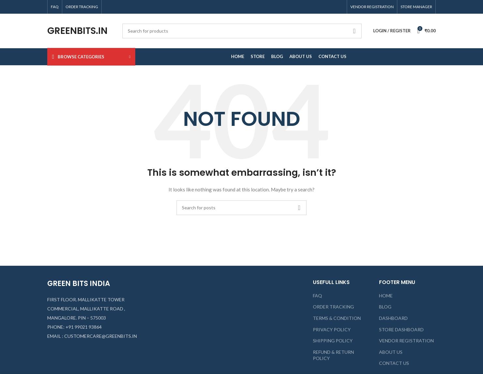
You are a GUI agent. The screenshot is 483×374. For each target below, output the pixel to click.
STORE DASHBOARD (401, 329)
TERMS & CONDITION (337, 318)
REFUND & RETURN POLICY (333, 355)
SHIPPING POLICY (333, 340)
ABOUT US (390, 352)
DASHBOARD (393, 318)
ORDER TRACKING (333, 306)
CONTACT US (394, 363)
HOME (386, 295)
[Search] (242, 30)
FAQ (317, 295)
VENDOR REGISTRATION (406, 340)
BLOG (385, 306)
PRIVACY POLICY (332, 329)
